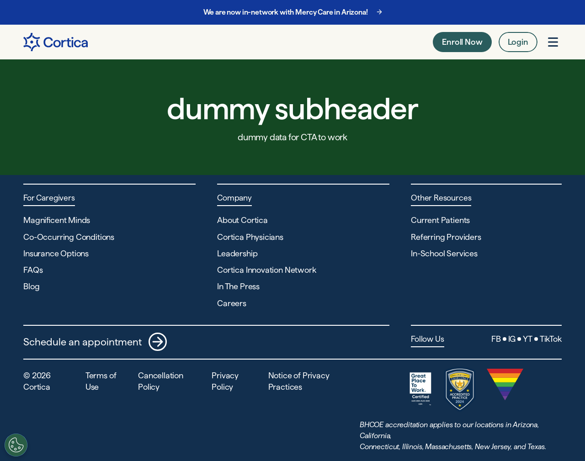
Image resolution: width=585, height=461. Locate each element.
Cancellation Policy (160, 381)
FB (496, 338)
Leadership (237, 253)
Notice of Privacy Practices (299, 381)
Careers (231, 303)
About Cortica (242, 220)
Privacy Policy (225, 381)
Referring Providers (446, 237)
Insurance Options (56, 253)
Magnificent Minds (56, 220)
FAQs (33, 269)
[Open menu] (553, 42)
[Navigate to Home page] (55, 42)
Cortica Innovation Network (266, 269)
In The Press (238, 286)
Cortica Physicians (250, 237)
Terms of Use (101, 381)
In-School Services (444, 253)
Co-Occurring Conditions (68, 237)
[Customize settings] (13, 445)
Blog (31, 286)
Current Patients (440, 220)
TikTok (551, 338)
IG (512, 338)
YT (527, 338)
